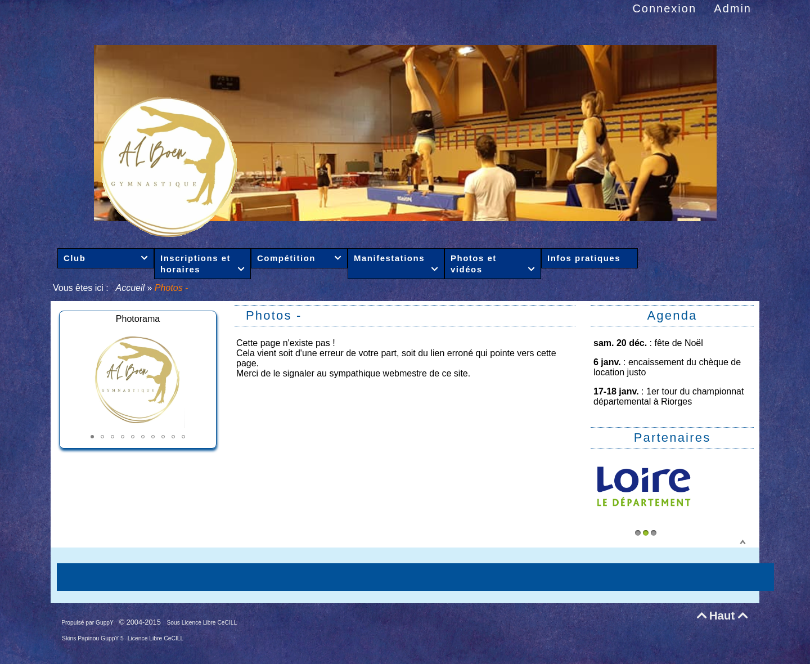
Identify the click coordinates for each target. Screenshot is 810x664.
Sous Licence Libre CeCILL (202, 623)
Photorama (138, 319)
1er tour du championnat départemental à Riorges (668, 396)
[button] (92, 436)
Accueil (130, 288)
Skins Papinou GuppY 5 (93, 638)
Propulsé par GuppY (88, 623)
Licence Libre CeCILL (156, 638)
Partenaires (672, 437)
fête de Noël (679, 343)
